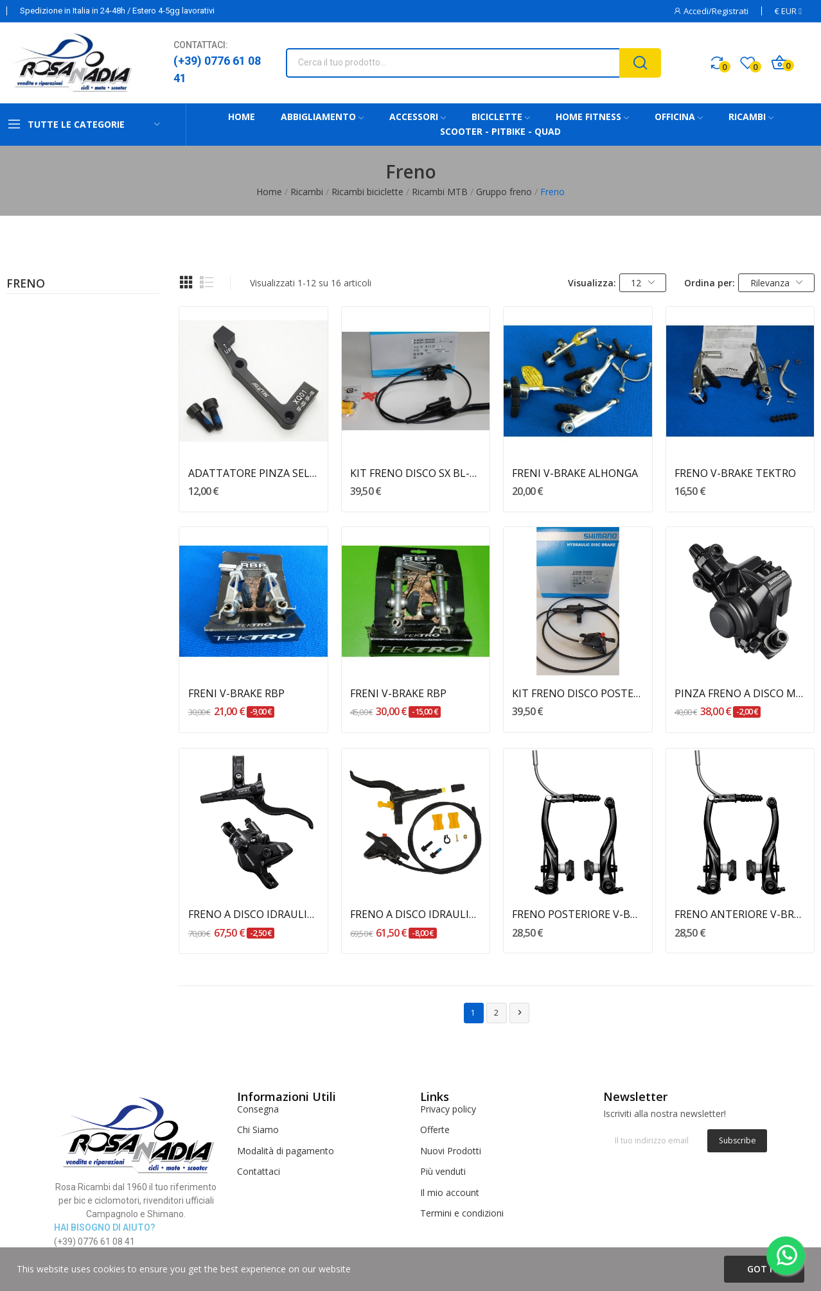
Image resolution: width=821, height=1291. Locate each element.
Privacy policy (448, 1109)
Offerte (435, 1129)
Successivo (520, 1012)
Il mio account (449, 1192)
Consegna (258, 1109)
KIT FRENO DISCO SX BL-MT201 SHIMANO (415, 473)
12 (643, 283)
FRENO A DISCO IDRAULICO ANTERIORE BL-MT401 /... (415, 914)
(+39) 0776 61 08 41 (217, 69)
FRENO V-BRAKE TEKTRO (735, 473)
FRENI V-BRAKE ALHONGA (575, 473)
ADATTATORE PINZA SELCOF (253, 473)
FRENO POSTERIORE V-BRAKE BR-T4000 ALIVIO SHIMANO (577, 914)
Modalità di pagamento (285, 1151)
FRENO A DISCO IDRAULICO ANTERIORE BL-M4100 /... (253, 914)
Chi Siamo (258, 1129)
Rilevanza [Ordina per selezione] (776, 283)
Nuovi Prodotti (450, 1151)
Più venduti (443, 1171)
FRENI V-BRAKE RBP (236, 693)
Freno (25, 284)
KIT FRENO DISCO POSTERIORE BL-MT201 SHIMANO (577, 693)
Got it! (764, 1269)
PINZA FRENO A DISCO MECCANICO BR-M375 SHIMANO (740, 693)
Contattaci (258, 1171)
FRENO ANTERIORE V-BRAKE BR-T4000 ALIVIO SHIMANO (740, 914)
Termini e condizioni (462, 1213)
